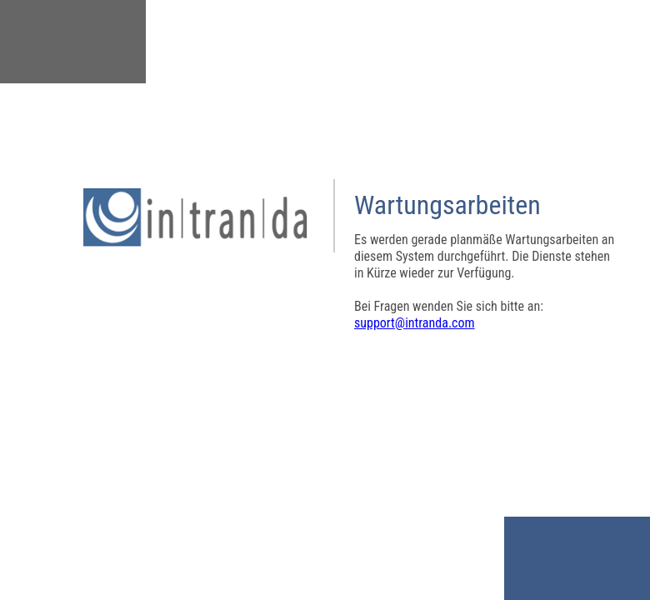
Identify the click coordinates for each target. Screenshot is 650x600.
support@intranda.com (414, 323)
